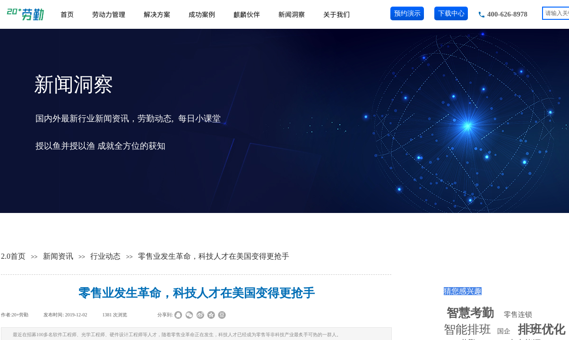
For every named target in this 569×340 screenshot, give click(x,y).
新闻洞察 (291, 14)
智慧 (470, 312)
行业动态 (105, 256)
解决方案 (157, 14)
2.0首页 (13, 256)
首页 (67, 14)
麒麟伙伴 (246, 14)
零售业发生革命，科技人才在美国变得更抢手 (213, 256)
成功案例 (202, 14)
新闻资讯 (58, 256)
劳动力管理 (108, 14)
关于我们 (336, 14)
